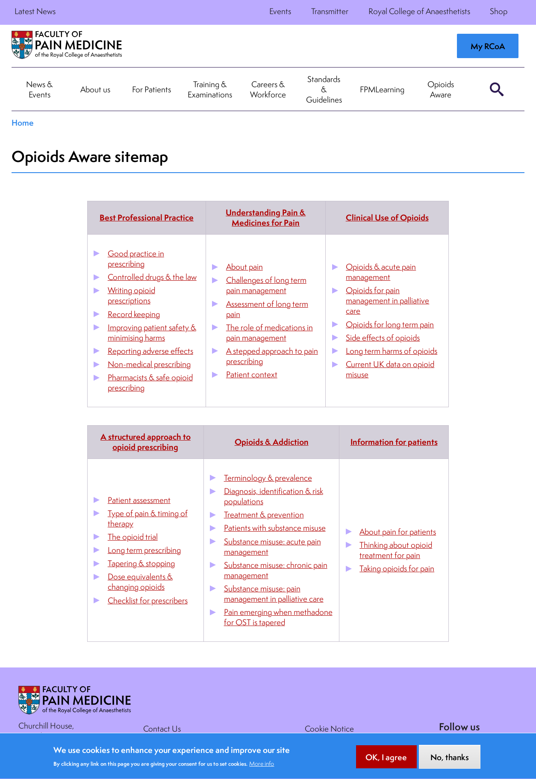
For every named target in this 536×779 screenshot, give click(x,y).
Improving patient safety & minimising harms (152, 332)
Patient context (251, 374)
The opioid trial (133, 536)
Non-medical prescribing (149, 364)
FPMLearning (382, 89)
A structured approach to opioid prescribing (145, 442)
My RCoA (488, 46)
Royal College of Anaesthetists (419, 11)
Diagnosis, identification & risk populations (273, 496)
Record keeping (134, 314)
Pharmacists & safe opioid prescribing (150, 382)
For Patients (151, 89)
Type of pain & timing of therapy (148, 518)
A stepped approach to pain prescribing (272, 356)
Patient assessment (139, 500)
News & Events (39, 89)
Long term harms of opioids (391, 350)
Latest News (35, 11)
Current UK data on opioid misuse (390, 369)
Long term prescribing (144, 550)
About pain (244, 266)
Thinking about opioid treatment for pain (395, 550)
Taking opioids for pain (396, 568)
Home (23, 122)
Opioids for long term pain (390, 324)
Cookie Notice (329, 728)
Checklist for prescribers (148, 600)
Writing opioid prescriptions (131, 295)
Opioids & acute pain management (381, 271)
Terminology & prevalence (268, 477)
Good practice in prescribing (136, 258)
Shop (498, 11)
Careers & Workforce (268, 89)
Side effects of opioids (383, 337)
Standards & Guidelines (324, 89)
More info (261, 768)
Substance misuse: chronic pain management (275, 570)
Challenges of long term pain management (266, 285)
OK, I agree (386, 762)
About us (95, 89)
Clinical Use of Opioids (387, 217)
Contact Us (162, 728)
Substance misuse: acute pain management (272, 546)
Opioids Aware (440, 89)
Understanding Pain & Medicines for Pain (266, 217)
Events (280, 11)
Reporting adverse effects (150, 350)
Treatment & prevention (264, 514)
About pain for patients (397, 531)
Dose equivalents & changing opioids (140, 581)
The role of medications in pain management (269, 332)
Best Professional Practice (147, 217)
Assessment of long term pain (267, 309)
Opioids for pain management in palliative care (387, 300)
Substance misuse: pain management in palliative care (274, 593)
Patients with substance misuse (275, 527)
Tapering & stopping (141, 563)
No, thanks (449, 762)
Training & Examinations (210, 89)
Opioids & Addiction (272, 441)
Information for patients (394, 441)
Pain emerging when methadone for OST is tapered (278, 617)
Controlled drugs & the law (152, 276)
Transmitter (329, 11)
